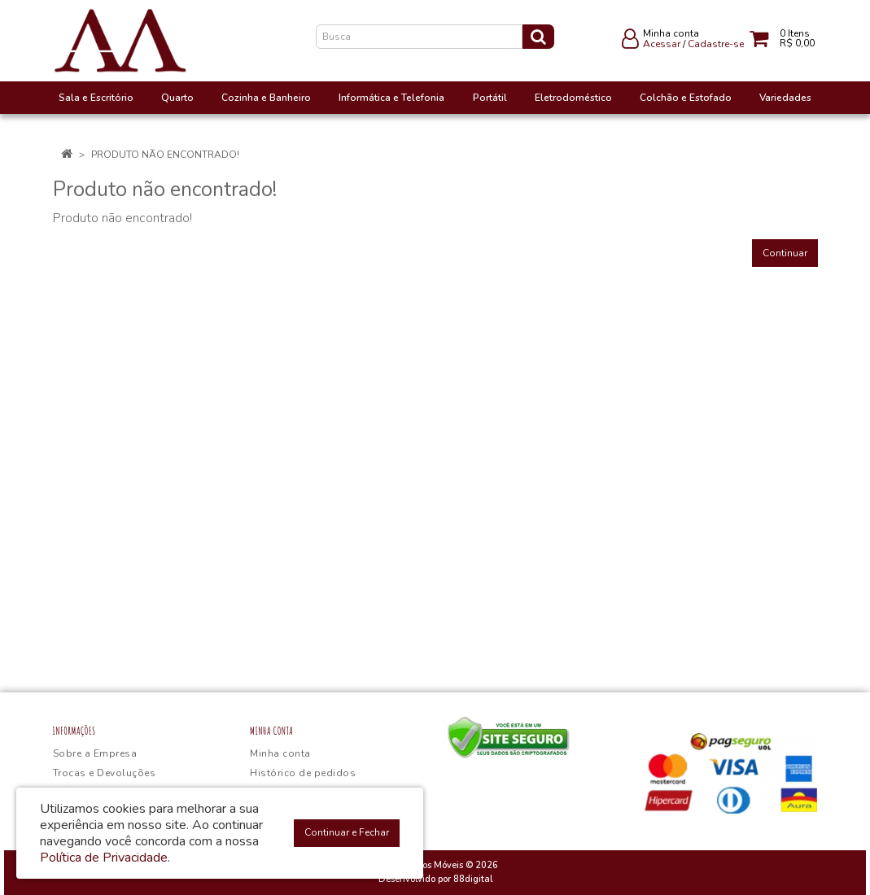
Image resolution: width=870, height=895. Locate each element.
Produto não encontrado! (165, 154)
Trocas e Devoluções (104, 772)
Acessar (661, 43)
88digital (472, 879)
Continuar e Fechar (346, 832)
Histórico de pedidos (303, 772)
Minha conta (280, 753)
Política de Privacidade (104, 858)
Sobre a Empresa (95, 753)
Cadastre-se (716, 43)
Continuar (785, 253)
